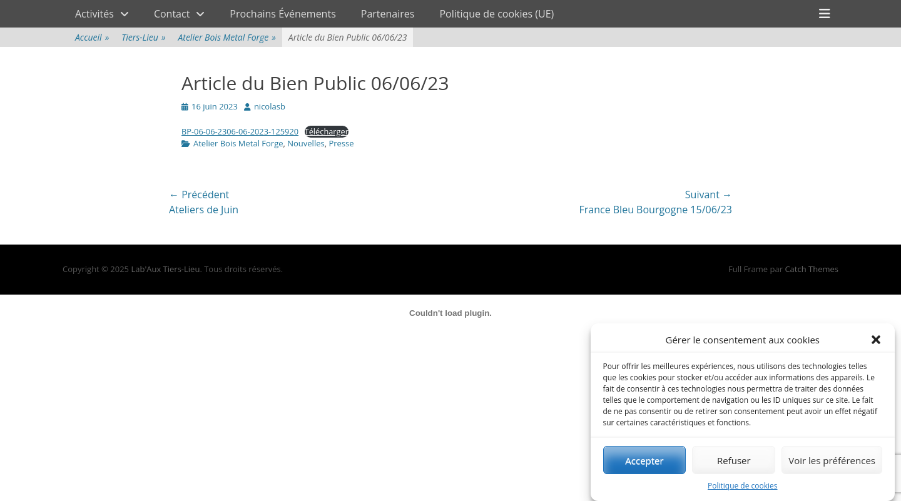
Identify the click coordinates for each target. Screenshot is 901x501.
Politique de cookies (743, 486)
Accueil (92, 37)
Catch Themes (811, 269)
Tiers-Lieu (143, 37)
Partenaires (388, 14)
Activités (94, 14)
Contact (172, 14)
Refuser (734, 460)
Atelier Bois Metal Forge (226, 37)
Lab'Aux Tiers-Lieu (165, 269)
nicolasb (269, 106)
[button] (876, 340)
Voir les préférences (831, 460)
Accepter (644, 460)
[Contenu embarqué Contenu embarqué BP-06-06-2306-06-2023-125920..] (450, 313)
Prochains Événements (282, 14)
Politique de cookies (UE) (496, 14)
